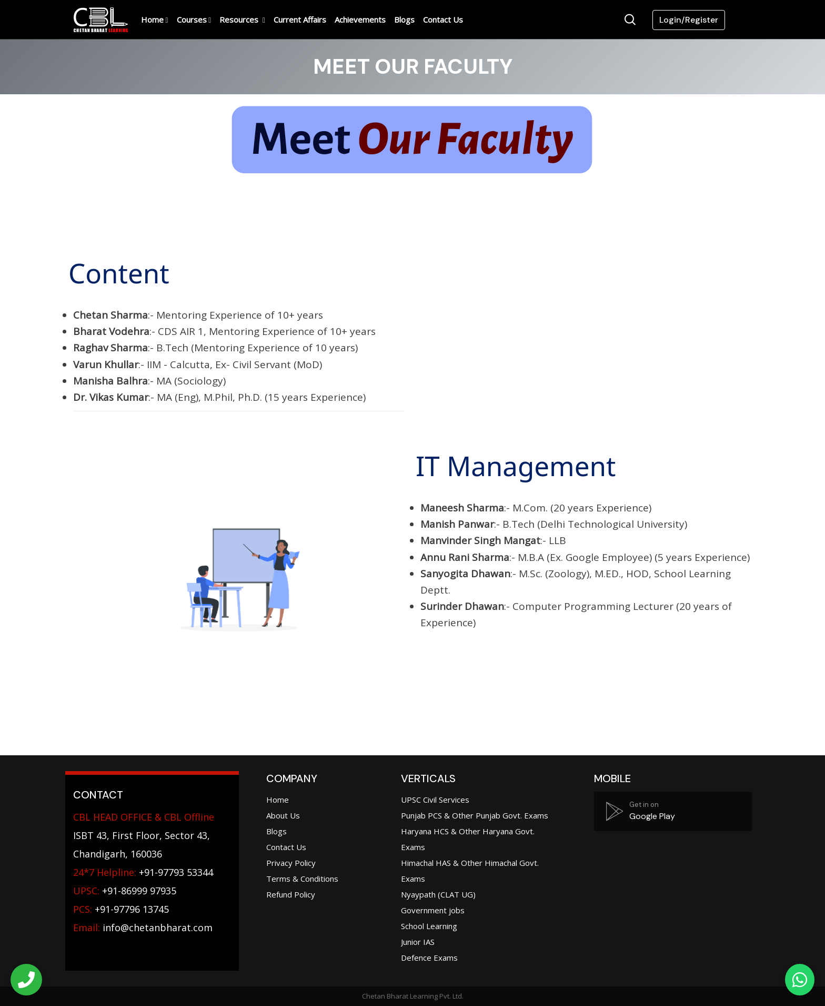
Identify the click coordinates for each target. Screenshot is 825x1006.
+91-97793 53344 (143, 872)
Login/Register (688, 19)
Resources (239, 19)
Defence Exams (429, 957)
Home (152, 19)
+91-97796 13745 (121, 909)
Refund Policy (290, 894)
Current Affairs (300, 19)
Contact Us (443, 19)
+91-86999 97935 (124, 890)
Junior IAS (418, 941)
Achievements (360, 19)
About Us (283, 815)
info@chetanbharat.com (158, 927)
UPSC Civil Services (435, 799)
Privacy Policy (291, 862)
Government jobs (433, 910)
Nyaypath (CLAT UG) (438, 894)
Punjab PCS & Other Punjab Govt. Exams (474, 815)
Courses (192, 19)
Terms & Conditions (302, 878)
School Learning (429, 926)
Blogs (404, 19)
